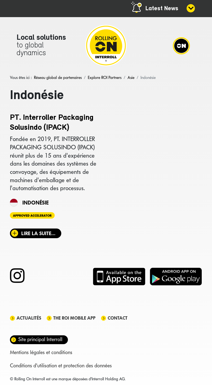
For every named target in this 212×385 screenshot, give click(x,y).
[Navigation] (181, 45)
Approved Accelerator (32, 215)
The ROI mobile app (74, 318)
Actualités (29, 318)
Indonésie (35, 202)
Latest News (161, 9)
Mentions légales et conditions (41, 352)
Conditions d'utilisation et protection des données (61, 365)
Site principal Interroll (40, 339)
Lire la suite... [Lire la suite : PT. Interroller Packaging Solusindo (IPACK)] (38, 233)
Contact (118, 318)
